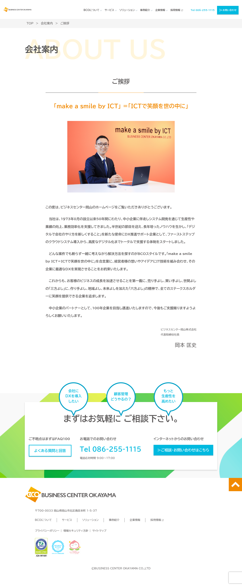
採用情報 (175, 10)
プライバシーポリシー (47, 530)
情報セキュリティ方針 (76, 530)
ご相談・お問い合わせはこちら (185, 450)
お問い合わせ (230, 10)
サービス (67, 520)
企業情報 (135, 520)
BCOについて (43, 520)
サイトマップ (99, 530)
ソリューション (90, 520)
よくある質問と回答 (50, 450)
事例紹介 (114, 520)
